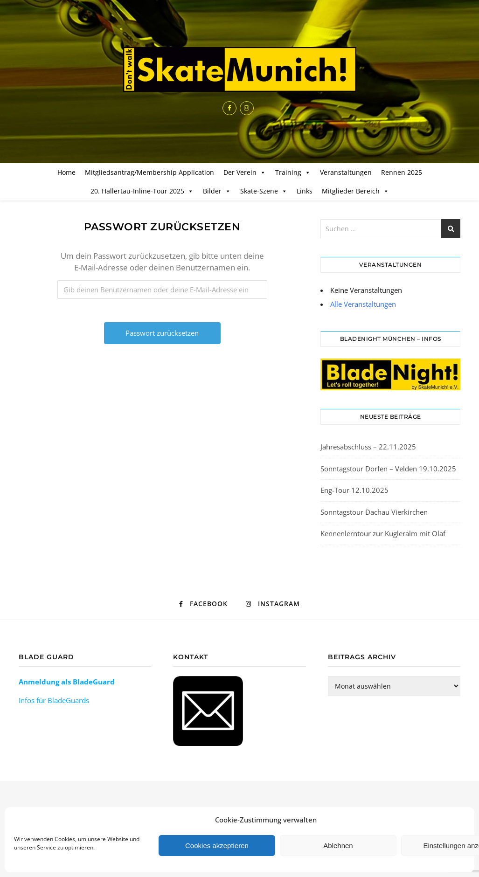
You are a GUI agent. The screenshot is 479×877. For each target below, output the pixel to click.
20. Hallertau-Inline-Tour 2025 (142, 191)
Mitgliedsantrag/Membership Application (149, 172)
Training (293, 172)
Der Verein (244, 172)
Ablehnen (338, 845)
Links (304, 190)
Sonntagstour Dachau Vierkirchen (374, 512)
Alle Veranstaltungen (363, 304)
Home (66, 172)
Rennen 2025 (401, 172)
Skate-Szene (263, 191)
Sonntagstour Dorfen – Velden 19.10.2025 (388, 468)
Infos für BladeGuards (54, 700)
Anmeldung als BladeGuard (67, 681)
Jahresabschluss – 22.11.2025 (368, 446)
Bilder (217, 191)
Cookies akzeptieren (217, 845)
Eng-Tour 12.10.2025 (354, 490)
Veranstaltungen (346, 172)
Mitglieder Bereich (355, 191)
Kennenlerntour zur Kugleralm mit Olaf (382, 533)
